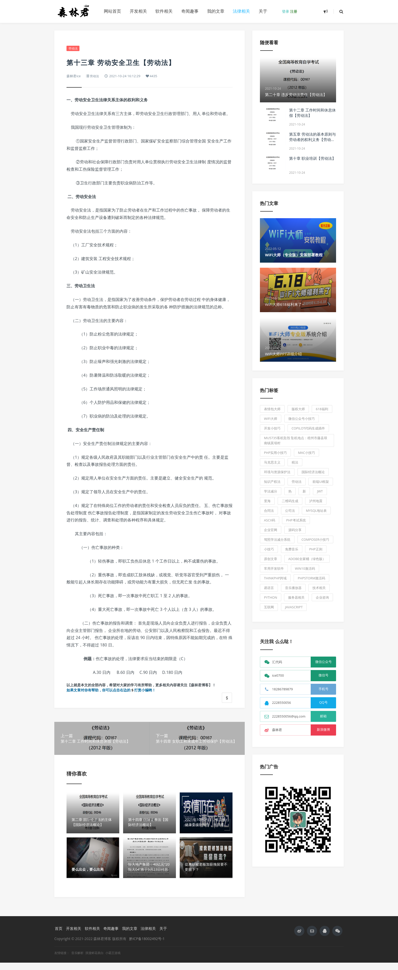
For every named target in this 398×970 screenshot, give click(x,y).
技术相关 (319, 587)
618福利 (322, 409)
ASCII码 (269, 520)
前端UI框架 (320, 481)
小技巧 (269, 549)
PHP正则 (315, 549)
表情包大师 (272, 409)
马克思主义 (272, 462)
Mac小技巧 (306, 452)
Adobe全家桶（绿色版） (307, 558)
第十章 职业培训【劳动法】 (312, 158)
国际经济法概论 (313, 472)
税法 (295, 462)
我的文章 (215, 11)
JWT (320, 491)
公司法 (290, 510)
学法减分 (270, 491)
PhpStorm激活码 (311, 578)
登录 (285, 11)
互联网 (269, 607)
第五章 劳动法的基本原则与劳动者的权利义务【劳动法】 (312, 139)
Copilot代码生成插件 (308, 428)
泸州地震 (315, 501)
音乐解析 (77, 960)
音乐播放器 (293, 587)
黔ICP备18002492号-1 (147, 946)
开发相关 (138, 11)
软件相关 (164, 11)
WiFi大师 (270, 418)
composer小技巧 (315, 539)
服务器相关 (296, 597)
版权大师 (298, 409)
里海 (267, 501)
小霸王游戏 (113, 960)
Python (270, 597)
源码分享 (295, 530)
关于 (263, 11)
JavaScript (294, 607)
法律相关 (241, 11)
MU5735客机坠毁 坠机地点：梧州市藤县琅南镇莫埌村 (295, 440)
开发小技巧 (272, 428)
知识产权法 (272, 481)
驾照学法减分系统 (277, 539)
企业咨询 (322, 597)
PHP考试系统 (296, 520)
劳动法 (73, 48)
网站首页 (112, 11)
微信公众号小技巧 (301, 418)
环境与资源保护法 (277, 472)
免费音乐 (291, 549)
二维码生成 (290, 501)
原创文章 (270, 558)
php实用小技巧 (275, 452)
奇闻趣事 (189, 11)
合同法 (269, 510)
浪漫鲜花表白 (94, 960)
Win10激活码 (305, 568)
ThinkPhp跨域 (275, 578)
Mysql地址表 (316, 510)
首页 (58, 935)
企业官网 (270, 530)
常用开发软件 (274, 568)
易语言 (269, 587)
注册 (293, 11)
